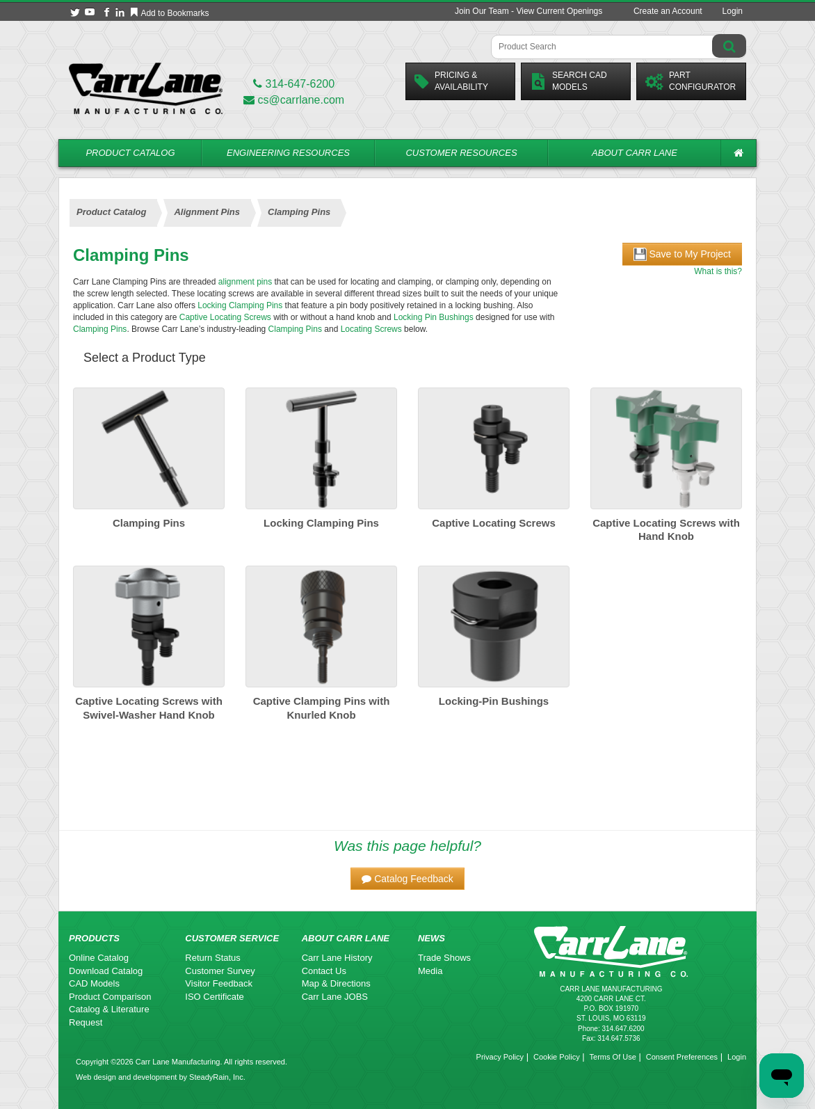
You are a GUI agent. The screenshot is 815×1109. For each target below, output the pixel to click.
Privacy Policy (500, 1057)
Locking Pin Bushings (434, 317)
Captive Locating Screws (225, 317)
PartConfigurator (690, 81)
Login (733, 11)
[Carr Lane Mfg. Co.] (146, 88)
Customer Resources (461, 152)
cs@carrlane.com (293, 100)
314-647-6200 (293, 84)
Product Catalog (130, 152)
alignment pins (245, 282)
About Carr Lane (634, 152)
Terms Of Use (613, 1057)
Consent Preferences (682, 1057)
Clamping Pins (100, 329)
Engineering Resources (288, 152)
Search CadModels (568, 81)
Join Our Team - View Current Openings (528, 11)
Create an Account (668, 11)
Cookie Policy (556, 1057)
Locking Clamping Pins (239, 305)
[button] (407, 879)
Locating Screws (371, 329)
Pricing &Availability (451, 81)
